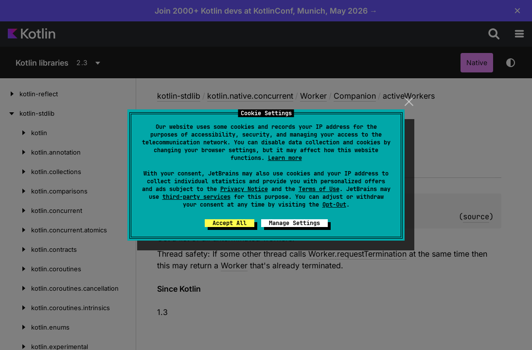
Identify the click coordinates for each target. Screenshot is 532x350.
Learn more (285, 158)
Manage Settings (294, 223)
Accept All (230, 223)
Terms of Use (319, 189)
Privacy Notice (244, 189)
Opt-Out (334, 205)
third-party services (196, 197)
